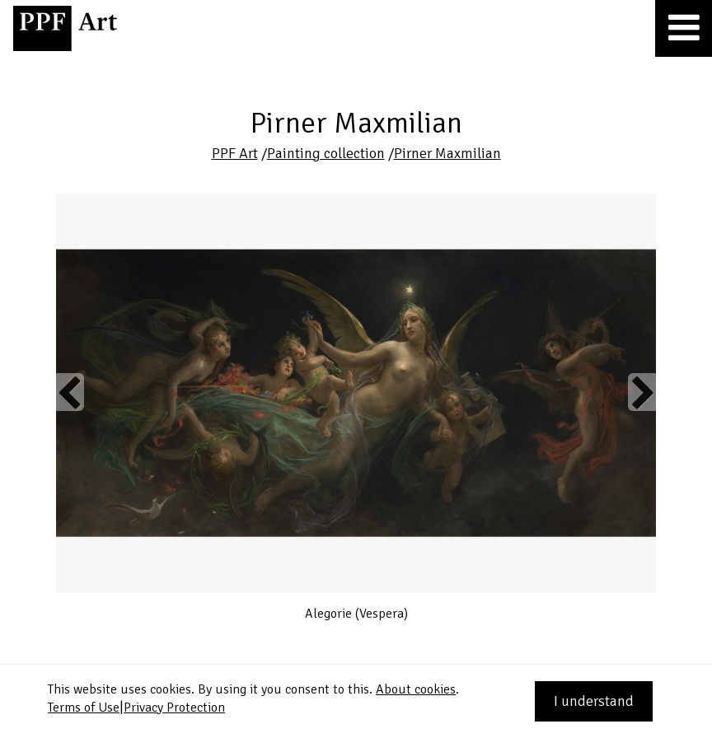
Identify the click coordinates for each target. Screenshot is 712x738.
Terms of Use (83, 707)
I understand (594, 701)
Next (641, 392)
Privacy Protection (174, 707)
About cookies (416, 689)
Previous (70, 392)
